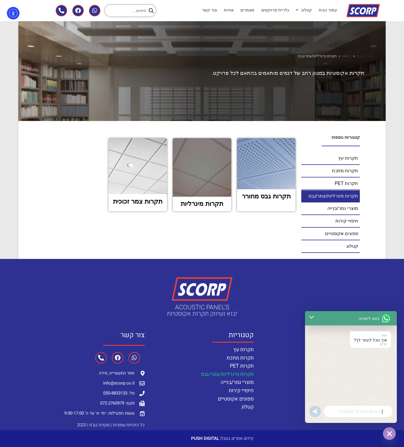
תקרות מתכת (240, 357)
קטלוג (304, 10)
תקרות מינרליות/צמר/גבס (227, 373)
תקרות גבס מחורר (266, 195)
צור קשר (209, 10)
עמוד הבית (328, 10)
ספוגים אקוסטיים (236, 398)
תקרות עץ (243, 349)
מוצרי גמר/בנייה (237, 382)
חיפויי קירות (241, 390)
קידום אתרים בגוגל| (222, 437)
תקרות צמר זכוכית (137, 200)
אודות (229, 10)
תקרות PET (242, 365)
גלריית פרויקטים (275, 10)
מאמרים (247, 10)
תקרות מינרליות (202, 203)
